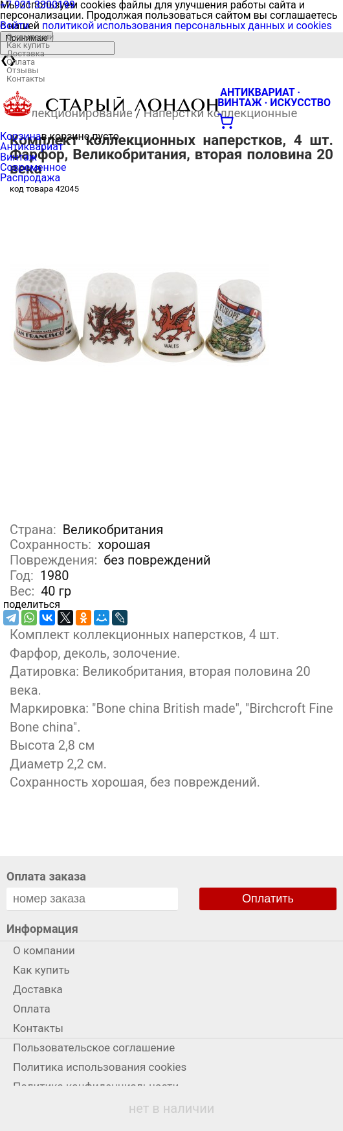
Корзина (20, 136)
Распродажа (30, 178)
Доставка (25, 53)
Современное (33, 167)
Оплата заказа (46, 876)
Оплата (20, 62)
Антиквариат (31, 146)
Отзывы (22, 70)
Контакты (25, 79)
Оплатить (268, 898)
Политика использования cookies (99, 1066)
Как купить (28, 45)
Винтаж (18, 157)
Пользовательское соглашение (94, 1047)
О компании (30, 36)
